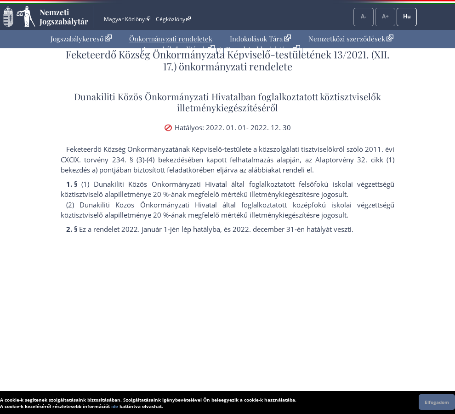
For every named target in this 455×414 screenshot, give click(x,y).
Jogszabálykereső (81, 38)
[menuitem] (81, 39)
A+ (385, 16)
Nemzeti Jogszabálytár (64, 16)
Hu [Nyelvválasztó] (407, 16)
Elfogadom (437, 402)
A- (363, 16)
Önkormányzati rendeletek (170, 38)
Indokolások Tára (260, 38)
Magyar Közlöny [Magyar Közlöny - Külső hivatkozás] (127, 19)
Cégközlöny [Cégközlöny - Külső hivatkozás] (173, 19)
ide (114, 406)
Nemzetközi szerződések (350, 38)
